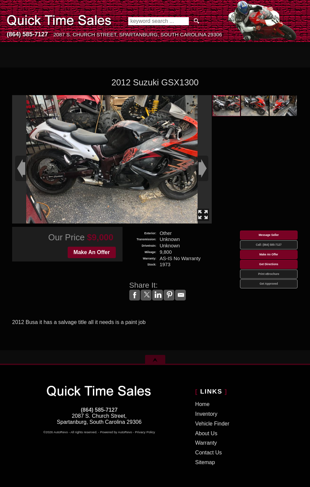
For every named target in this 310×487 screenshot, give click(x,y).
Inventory (206, 414)
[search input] (158, 21)
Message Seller (269, 235)
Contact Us (208, 452)
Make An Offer (91, 252)
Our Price (66, 237)
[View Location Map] (137, 35)
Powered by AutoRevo (116, 432)
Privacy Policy (145, 432)
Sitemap (205, 462)
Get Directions (268, 264)
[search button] (196, 21)
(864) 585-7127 (99, 410)
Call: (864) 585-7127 (269, 244)
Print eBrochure (268, 274)
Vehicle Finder (212, 424)
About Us (206, 433)
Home (202, 404)
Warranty (206, 443)
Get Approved (269, 283)
